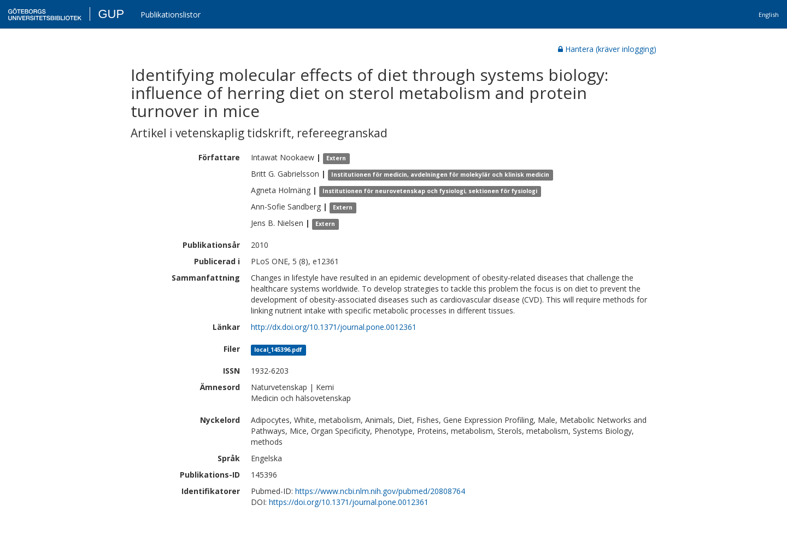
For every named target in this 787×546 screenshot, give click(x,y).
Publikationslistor (170, 14)
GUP (111, 14)
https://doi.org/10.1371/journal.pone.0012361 (348, 502)
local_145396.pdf (278, 349)
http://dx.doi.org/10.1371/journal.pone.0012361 (333, 327)
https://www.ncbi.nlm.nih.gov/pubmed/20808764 (380, 491)
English (769, 14)
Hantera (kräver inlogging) (607, 49)
